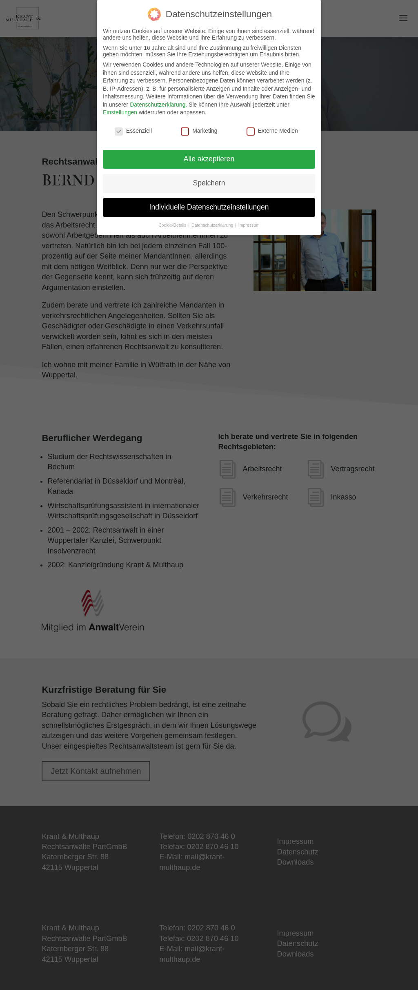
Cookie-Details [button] (172, 225)
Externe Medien (272, 130)
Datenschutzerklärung (157, 104)
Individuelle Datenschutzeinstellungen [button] (209, 207)
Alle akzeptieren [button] (209, 159)
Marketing (199, 130)
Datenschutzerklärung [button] (212, 225)
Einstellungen (120, 112)
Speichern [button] (209, 183)
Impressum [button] (249, 225)
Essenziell (133, 130)
